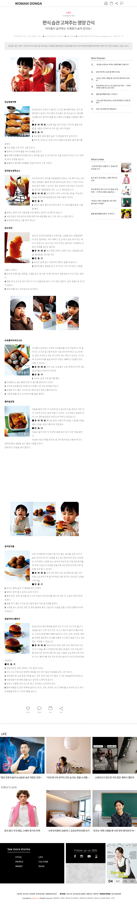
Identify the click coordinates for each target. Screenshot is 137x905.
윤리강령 (32, 894)
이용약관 (95, 894)
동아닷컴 (62, 894)
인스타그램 (81, 856)
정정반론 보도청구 (51, 894)
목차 (118, 881)
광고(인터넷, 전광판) (79, 894)
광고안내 (26, 894)
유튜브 (89, 856)
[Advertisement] (21, 474)
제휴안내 (89, 894)
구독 (125, 881)
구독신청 (19, 894)
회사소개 (69, 894)
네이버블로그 (96, 856)
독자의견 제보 (40, 894)
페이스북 (75, 856)
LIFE (68, 12)
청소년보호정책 (116, 894)
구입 (132, 881)
